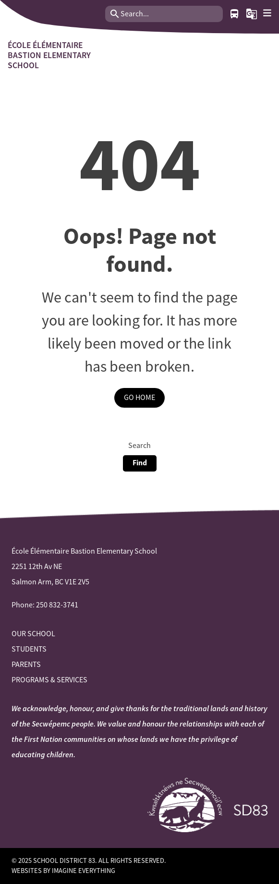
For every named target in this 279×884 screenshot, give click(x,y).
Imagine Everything (83, 870)
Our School (33, 634)
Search (139, 445)
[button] (251, 14)
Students (29, 649)
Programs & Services (49, 680)
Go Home (139, 397)
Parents (26, 664)
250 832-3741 (57, 605)
